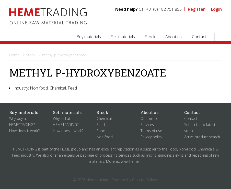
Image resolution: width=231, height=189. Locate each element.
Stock (150, 37)
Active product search (202, 136)
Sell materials (123, 37)
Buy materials (88, 37)
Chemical (104, 118)
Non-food (105, 136)
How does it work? (24, 130)
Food (101, 130)
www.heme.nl (131, 161)
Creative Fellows (145, 179)
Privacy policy (151, 136)
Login (216, 9)
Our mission (150, 118)
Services (147, 124)
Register (196, 9)
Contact (199, 37)
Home (14, 55)
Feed (101, 124)
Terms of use (151, 130)
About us (173, 37)
